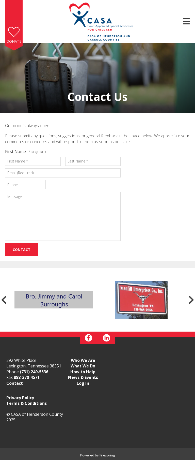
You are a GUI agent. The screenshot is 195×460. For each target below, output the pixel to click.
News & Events (83, 377)
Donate (13, 41)
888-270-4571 (27, 377)
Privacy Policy (20, 397)
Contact (14, 383)
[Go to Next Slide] (191, 299)
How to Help (82, 372)
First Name (16, 151)
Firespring (107, 455)
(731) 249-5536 (34, 372)
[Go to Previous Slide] (4, 299)
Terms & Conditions (26, 403)
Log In (83, 383)
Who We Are (83, 360)
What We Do (83, 366)
